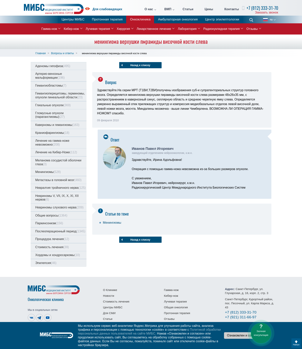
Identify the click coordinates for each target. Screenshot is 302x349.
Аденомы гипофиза (52, 66)
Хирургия (123, 28)
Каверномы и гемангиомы (57, 124)
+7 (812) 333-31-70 (262, 8)
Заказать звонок (266, 12)
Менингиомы (48, 172)
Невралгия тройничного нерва (60, 187)
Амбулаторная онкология (178, 19)
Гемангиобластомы (50, 85)
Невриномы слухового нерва (59, 207)
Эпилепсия (45, 263)
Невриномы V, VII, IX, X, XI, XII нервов (57, 197)
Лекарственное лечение (154, 28)
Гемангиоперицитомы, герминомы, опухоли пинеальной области (60, 95)
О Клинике (110, 290)
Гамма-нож (49, 28)
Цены (209, 9)
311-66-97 (240, 317)
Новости (108, 295)
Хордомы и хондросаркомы (57, 255)
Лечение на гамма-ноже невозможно (52, 142)
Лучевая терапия (98, 28)
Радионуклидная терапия (221, 28)
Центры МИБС (73, 19)
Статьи (188, 9)
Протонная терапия (107, 19)
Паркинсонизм (49, 223)
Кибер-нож (71, 28)
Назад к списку (140, 65)
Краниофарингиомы (52, 132)
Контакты (231, 9)
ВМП (167, 9)
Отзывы (252, 28)
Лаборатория (187, 28)
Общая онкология (176, 307)
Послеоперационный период (60, 231)
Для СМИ (109, 313)
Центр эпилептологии (222, 19)
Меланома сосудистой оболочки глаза (58, 162)
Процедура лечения (52, 239)
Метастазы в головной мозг (58, 180)
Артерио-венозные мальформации (50, 75)
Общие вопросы (51, 215)
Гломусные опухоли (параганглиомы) (50, 115)
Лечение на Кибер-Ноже (56, 152)
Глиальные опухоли (53, 105)
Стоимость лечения (52, 247)
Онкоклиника (140, 19)
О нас (148, 9)
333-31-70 (240, 312)
